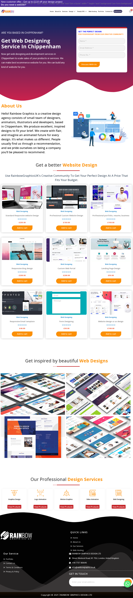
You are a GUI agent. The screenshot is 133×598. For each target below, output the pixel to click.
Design (72, 11)
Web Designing (118, 499)
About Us (58, 11)
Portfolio (101, 11)
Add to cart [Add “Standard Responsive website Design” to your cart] (22, 228)
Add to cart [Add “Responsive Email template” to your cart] (22, 334)
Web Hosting (93, 11)
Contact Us (108, 11)
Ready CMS (82, 11)
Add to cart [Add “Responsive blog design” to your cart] (22, 281)
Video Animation (93, 499)
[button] (14, 507)
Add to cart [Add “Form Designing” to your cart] (66, 334)
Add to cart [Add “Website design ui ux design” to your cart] (111, 334)
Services (65, 11)
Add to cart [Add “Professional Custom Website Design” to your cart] (66, 228)
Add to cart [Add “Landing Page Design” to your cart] (111, 281)
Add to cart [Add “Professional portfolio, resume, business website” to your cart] (111, 228)
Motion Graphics (66, 499)
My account (118, 11)
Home (52, 11)
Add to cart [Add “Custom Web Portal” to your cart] (66, 281)
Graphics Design (14, 499)
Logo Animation (40, 499)
